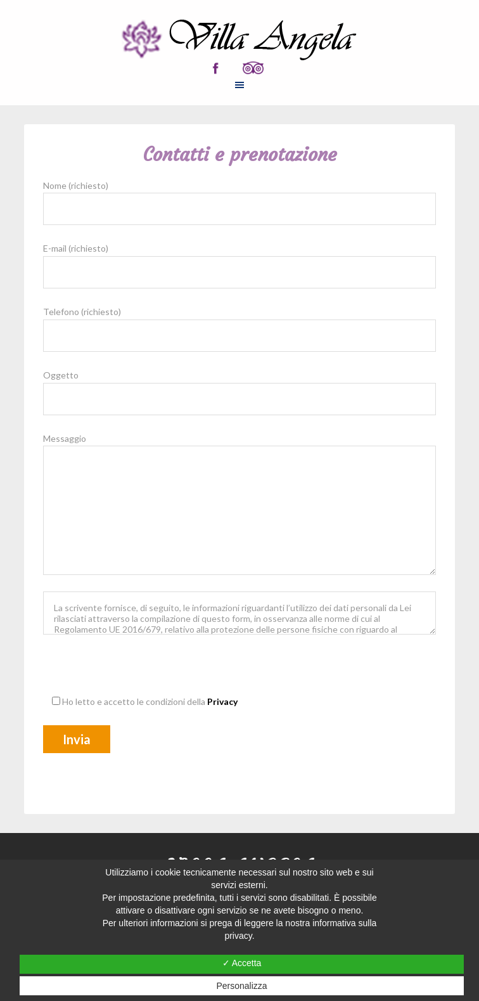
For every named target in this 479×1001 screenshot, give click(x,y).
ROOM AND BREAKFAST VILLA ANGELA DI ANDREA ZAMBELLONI (239, 40)
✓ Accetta (242, 963)
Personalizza (241, 986)
